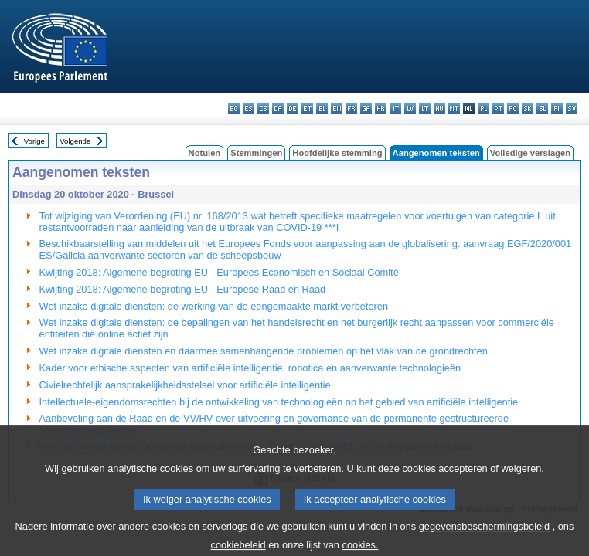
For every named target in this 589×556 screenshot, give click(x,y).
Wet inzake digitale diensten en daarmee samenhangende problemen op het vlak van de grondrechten (263, 351)
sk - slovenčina (527, 108)
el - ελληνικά (322, 108)
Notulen (205, 153)
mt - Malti (454, 108)
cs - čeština (263, 108)
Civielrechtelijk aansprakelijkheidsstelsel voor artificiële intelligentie (185, 385)
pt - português (498, 108)
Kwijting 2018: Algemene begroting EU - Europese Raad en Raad (182, 289)
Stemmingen (256, 153)
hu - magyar (439, 108)
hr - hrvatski (380, 108)
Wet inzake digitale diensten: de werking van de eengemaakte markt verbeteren (213, 306)
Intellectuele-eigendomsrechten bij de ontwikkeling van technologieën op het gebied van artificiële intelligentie (279, 402)
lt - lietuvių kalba (425, 108)
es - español (248, 108)
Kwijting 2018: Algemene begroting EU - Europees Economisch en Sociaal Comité (219, 272)
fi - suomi (557, 108)
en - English (336, 108)
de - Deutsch (292, 108)
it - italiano (395, 108)
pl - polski (483, 108)
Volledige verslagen (530, 153)
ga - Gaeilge (366, 108)
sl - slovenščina (542, 108)
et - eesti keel (307, 108)
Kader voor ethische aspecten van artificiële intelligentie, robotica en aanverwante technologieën (250, 368)
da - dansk (278, 108)
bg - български (234, 108)
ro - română (513, 108)
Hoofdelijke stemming (337, 153)
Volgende (75, 141)
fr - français (351, 108)
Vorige (34, 141)
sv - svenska (571, 108)
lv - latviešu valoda (410, 108)
